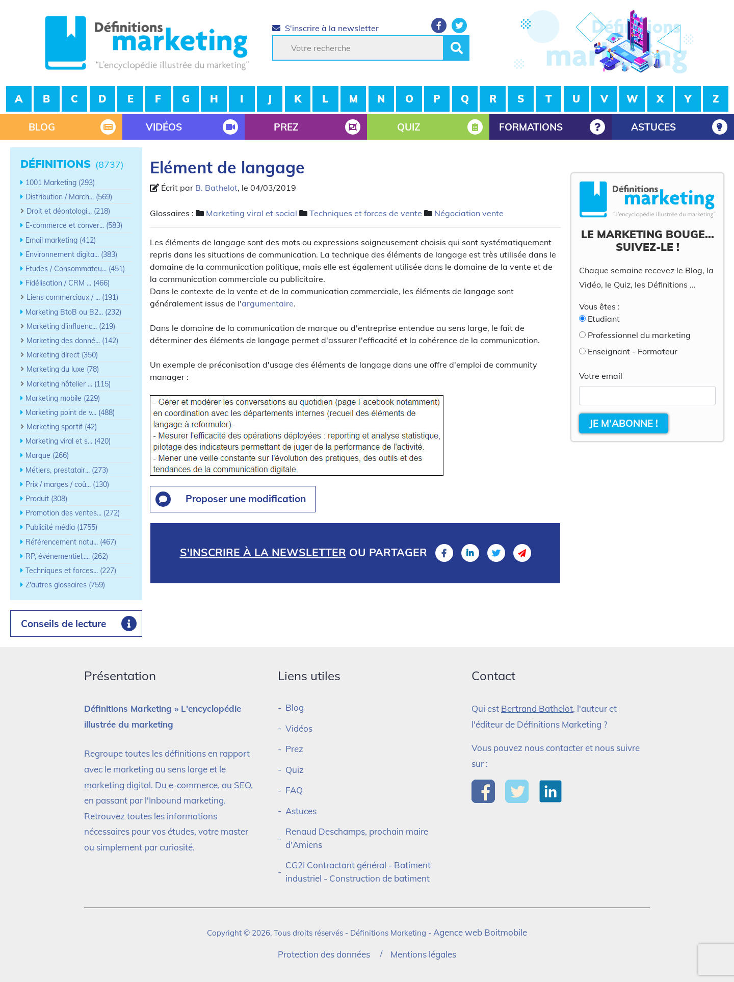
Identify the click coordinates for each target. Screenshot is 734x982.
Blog (294, 707)
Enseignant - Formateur (632, 351)
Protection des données (324, 954)
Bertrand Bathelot (537, 708)
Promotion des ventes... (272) (72, 513)
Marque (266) (47, 455)
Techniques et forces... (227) (70, 570)
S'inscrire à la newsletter (325, 28)
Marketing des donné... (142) (72, 340)
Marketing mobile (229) (62, 398)
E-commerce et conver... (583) (73, 225)
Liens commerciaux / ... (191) (72, 297)
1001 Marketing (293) (60, 182)
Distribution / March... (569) (68, 196)
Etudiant (604, 319)
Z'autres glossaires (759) (65, 584)
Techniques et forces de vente (365, 213)
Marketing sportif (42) (62, 426)
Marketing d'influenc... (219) (71, 326)
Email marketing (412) (60, 240)
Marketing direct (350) (62, 354)
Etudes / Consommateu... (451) (75, 268)
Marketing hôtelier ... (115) (69, 384)
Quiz (294, 769)
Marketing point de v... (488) (70, 412)
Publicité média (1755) (61, 527)
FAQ (294, 790)
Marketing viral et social (251, 213)
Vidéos (298, 728)
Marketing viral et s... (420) (68, 441)
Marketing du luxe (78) (63, 369)
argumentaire (268, 303)
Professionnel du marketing (639, 335)
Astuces (301, 811)
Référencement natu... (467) (70, 542)
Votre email (600, 376)
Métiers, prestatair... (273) (66, 470)
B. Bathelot (216, 188)
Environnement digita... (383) (71, 254)
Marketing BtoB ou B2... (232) (73, 312)
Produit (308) (46, 498)
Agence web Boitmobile (480, 932)
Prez (294, 748)
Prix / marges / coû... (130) (67, 484)
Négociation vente (469, 213)
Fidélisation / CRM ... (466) (67, 283)
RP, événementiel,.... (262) (66, 556)
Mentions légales (423, 954)
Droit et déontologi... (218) (68, 211)
